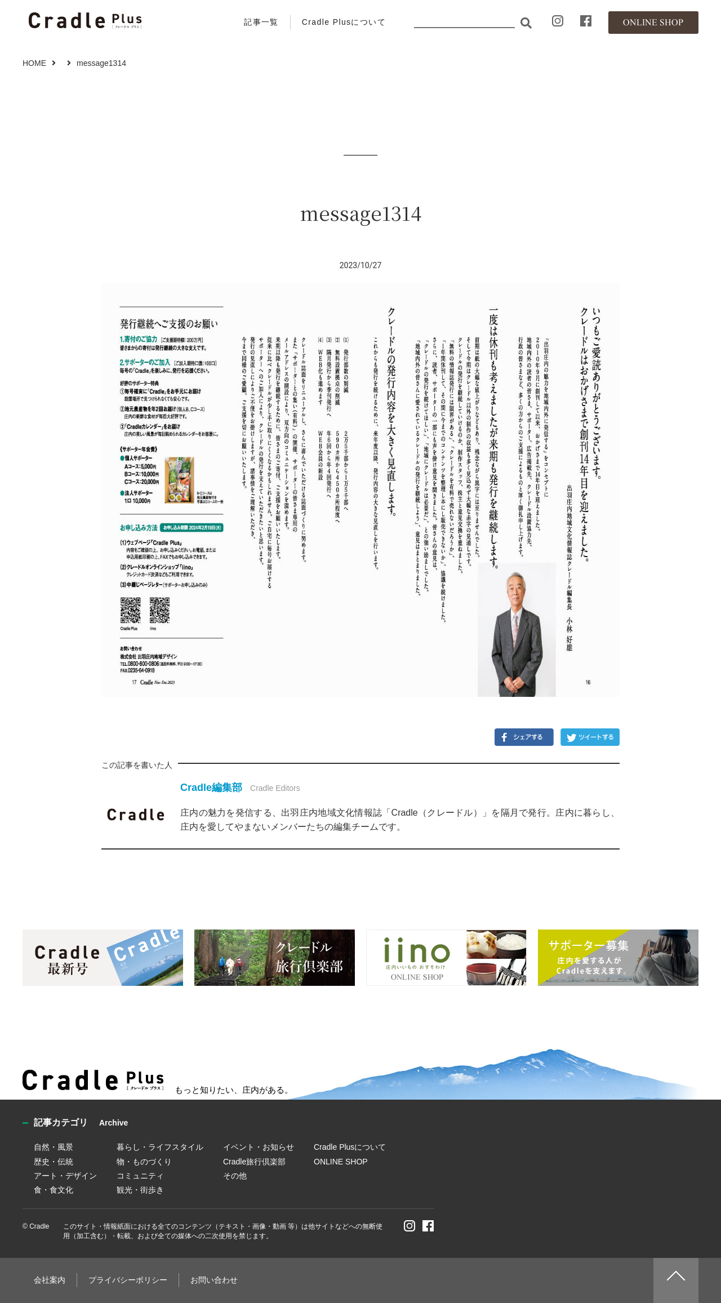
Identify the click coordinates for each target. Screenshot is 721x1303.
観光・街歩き (140, 1189)
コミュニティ (140, 1175)
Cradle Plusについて (344, 21)
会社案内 (49, 1279)
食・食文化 (53, 1189)
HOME (34, 63)
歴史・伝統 (53, 1161)
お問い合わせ (214, 1279)
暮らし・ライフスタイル (160, 1146)
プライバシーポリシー (127, 1279)
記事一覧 (261, 21)
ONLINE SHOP (341, 1161)
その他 (235, 1175)
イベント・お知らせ (258, 1146)
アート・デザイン (65, 1175)
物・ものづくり (144, 1161)
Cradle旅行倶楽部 (254, 1161)
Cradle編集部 (211, 787)
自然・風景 (53, 1146)
